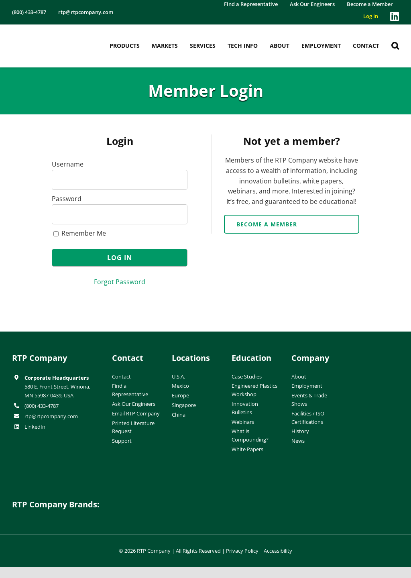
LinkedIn (34, 426)
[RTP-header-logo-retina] (46, 33)
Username (67, 164)
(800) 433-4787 (41, 405)
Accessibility (278, 550)
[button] (395, 46)
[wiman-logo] (255, 498)
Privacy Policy (242, 550)
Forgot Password (119, 281)
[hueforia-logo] (156, 498)
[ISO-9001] (383, 354)
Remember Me (79, 233)
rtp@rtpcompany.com (51, 416)
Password (66, 198)
